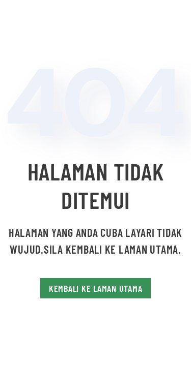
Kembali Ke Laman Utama (96, 288)
